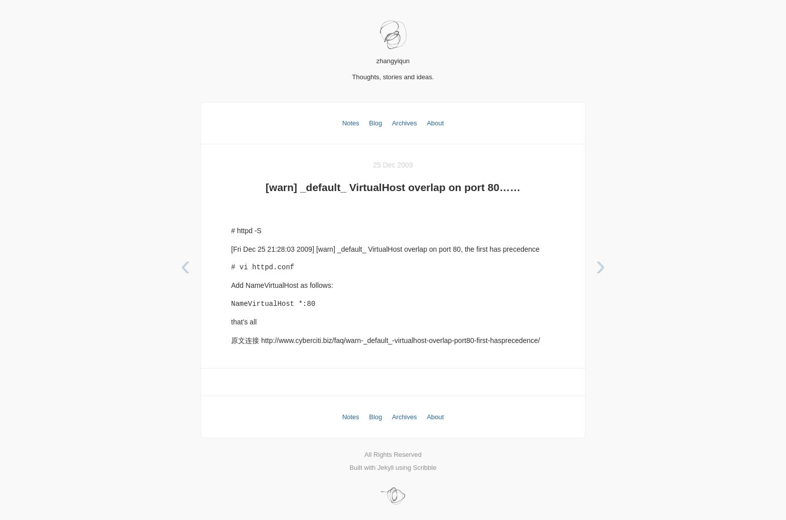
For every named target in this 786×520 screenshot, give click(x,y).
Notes (350, 123)
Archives (404, 123)
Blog (375, 123)
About (435, 123)
